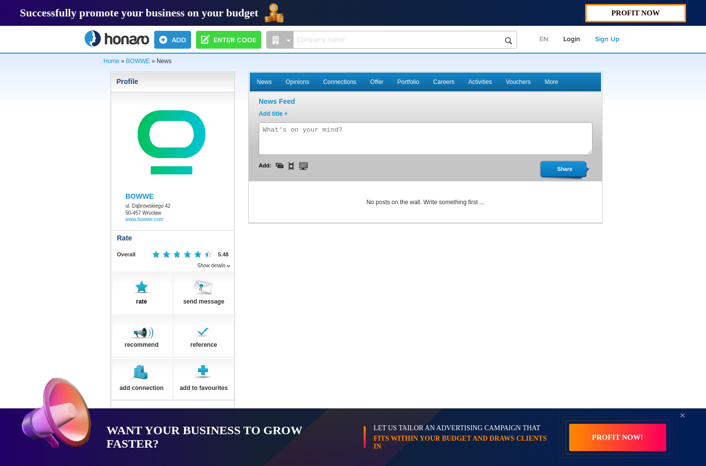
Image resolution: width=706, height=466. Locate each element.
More (551, 81)
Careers (444, 81)
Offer (376, 81)
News (264, 81)
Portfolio (408, 81)
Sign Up (607, 39)
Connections (339, 81)
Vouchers (518, 81)
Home (111, 61)
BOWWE (138, 61)
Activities (480, 81)
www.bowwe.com (144, 219)
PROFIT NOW (635, 13)
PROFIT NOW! (617, 437)
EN (543, 39)
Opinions (297, 81)
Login (571, 39)
